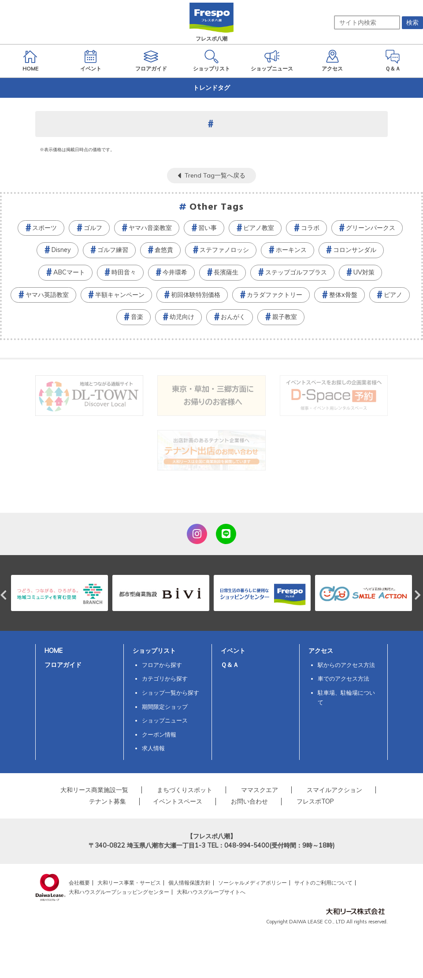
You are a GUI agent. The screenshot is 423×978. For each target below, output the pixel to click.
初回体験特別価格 (195, 295)
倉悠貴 (164, 250)
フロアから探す (162, 664)
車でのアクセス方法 (343, 678)
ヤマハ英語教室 (47, 295)
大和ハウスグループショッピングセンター (119, 892)
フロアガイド (63, 665)
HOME (54, 651)
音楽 (137, 317)
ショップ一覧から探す (170, 692)
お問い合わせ (249, 801)
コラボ (310, 228)
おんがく (233, 317)
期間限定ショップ (165, 706)
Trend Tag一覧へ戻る (215, 175)
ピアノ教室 (258, 228)
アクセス (320, 651)
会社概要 (79, 882)
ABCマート (69, 272)
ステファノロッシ (224, 250)
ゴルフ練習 (112, 250)
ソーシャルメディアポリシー (252, 882)
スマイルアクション (334, 790)
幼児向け (182, 317)
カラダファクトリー (274, 295)
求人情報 (153, 748)
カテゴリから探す (165, 678)
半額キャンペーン (120, 295)
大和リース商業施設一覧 (94, 790)
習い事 (207, 228)
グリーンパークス (370, 228)
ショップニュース (165, 720)
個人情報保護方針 (189, 882)
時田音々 (123, 272)
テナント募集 (107, 801)
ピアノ (393, 295)
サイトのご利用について (323, 882)
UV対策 (364, 272)
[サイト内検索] (367, 22)
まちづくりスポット (184, 790)
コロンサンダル (354, 250)
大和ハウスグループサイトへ (211, 892)
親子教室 (284, 317)
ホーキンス (291, 250)
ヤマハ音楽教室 (150, 228)
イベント (233, 651)
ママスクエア (259, 790)
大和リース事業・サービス (129, 882)
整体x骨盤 (343, 295)
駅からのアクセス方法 (346, 664)
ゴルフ (93, 228)
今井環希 (175, 272)
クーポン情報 (159, 734)
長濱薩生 (226, 272)
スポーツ (44, 228)
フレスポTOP (315, 801)
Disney (61, 250)
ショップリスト (154, 651)
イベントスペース (177, 801)
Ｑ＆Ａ (230, 665)
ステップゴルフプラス (296, 272)
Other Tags (216, 207)
